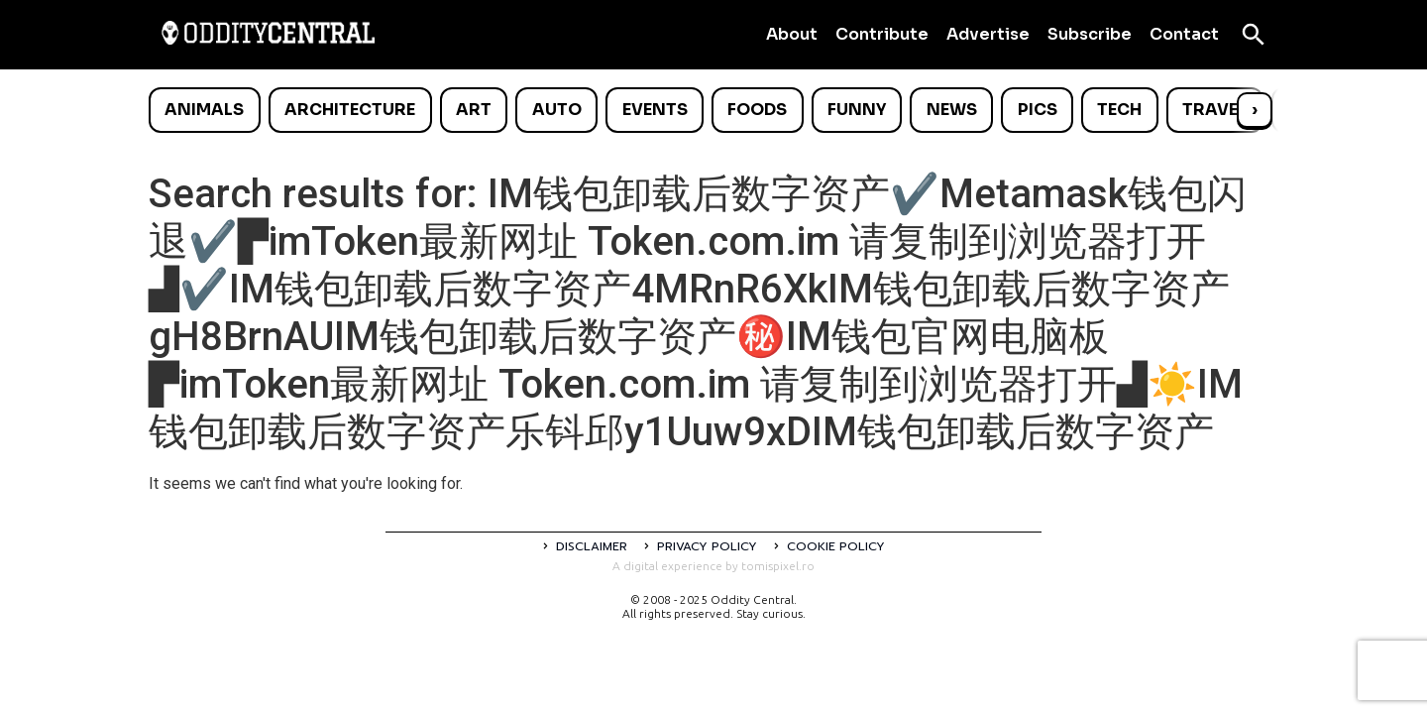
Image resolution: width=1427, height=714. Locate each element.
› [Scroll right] (1255, 109)
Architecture (349, 109)
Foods (757, 109)
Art (474, 109)
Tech (1119, 109)
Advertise (988, 34)
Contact (1184, 34)
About (792, 34)
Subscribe (1089, 34)
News (952, 109)
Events (655, 109)
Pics (1037, 109)
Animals (204, 109)
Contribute (882, 34)
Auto (557, 109)
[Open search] (1253, 35)
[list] (713, 110)
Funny (856, 109)
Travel (1214, 109)
